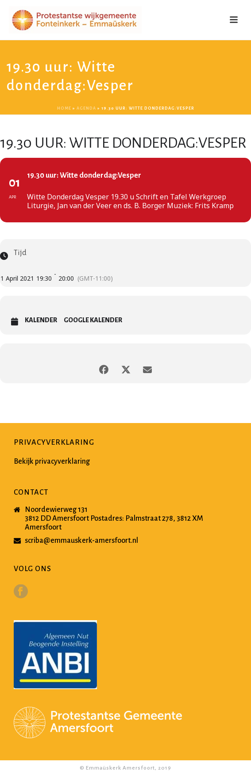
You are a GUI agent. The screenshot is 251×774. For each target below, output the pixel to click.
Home (64, 108)
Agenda (86, 108)
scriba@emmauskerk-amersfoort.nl (81, 541)
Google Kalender (93, 320)
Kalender (41, 320)
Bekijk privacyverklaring (52, 461)
